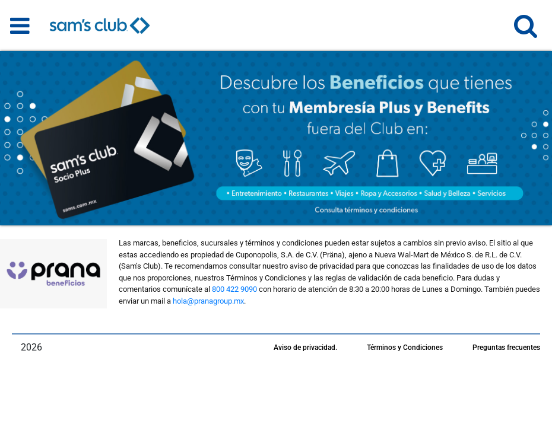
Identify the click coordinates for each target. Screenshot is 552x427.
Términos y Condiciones (405, 347)
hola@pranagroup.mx (208, 301)
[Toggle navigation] (20, 25)
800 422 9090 (234, 289)
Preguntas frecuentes (506, 347)
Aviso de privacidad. (305, 347)
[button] (525, 31)
